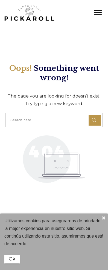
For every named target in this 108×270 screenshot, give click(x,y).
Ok (12, 259)
